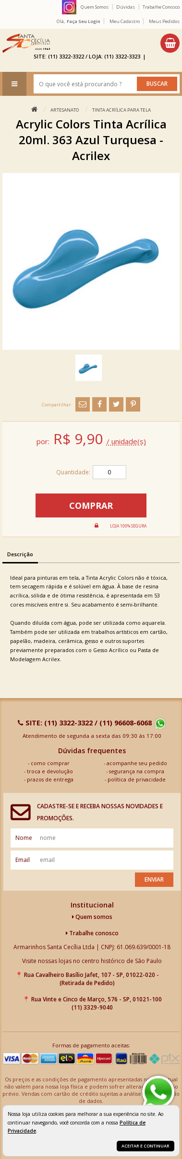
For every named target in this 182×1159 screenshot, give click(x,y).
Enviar (154, 879)
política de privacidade (137, 779)
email (22, 860)
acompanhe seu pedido (137, 763)
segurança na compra (136, 771)
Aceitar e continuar (145, 1146)
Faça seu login (83, 21)
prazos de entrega (50, 779)
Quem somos (92, 917)
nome (23, 838)
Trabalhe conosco (92, 933)
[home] (26, 43)
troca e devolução (50, 771)
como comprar (50, 763)
